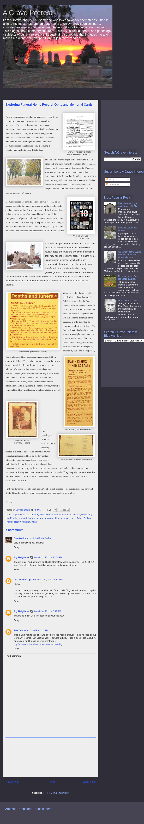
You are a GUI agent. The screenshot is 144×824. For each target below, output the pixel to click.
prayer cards (69, 518)
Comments (112, 184)
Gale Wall (19, 538)
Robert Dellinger (85, 518)
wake (34, 521)
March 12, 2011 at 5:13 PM (50, 579)
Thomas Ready (12, 521)
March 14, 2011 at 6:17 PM (47, 611)
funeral (54, 514)
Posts (110, 179)
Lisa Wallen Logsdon (25, 579)
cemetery (34, 514)
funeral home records (69, 514)
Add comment (14, 656)
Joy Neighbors (21, 557)
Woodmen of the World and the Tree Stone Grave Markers (129, 255)
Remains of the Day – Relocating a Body (129, 277)
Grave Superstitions (128, 300)
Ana (16, 630)
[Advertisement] (50, 757)
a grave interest (21, 514)
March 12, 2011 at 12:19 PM (48, 557)
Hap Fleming (11, 518)
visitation (26, 521)
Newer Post (12, 781)
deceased (45, 514)
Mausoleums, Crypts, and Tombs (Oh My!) (128, 204)
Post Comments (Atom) (57, 793)
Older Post (89, 781)
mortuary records (44, 518)
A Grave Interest (27, 12)
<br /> (114, 121)
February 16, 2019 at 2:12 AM (33, 630)
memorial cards (27, 518)
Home (51, 781)
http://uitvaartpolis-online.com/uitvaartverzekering (38, 644)
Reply (16, 547)
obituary (58, 518)
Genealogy (86, 514)
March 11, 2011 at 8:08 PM (38, 538)
